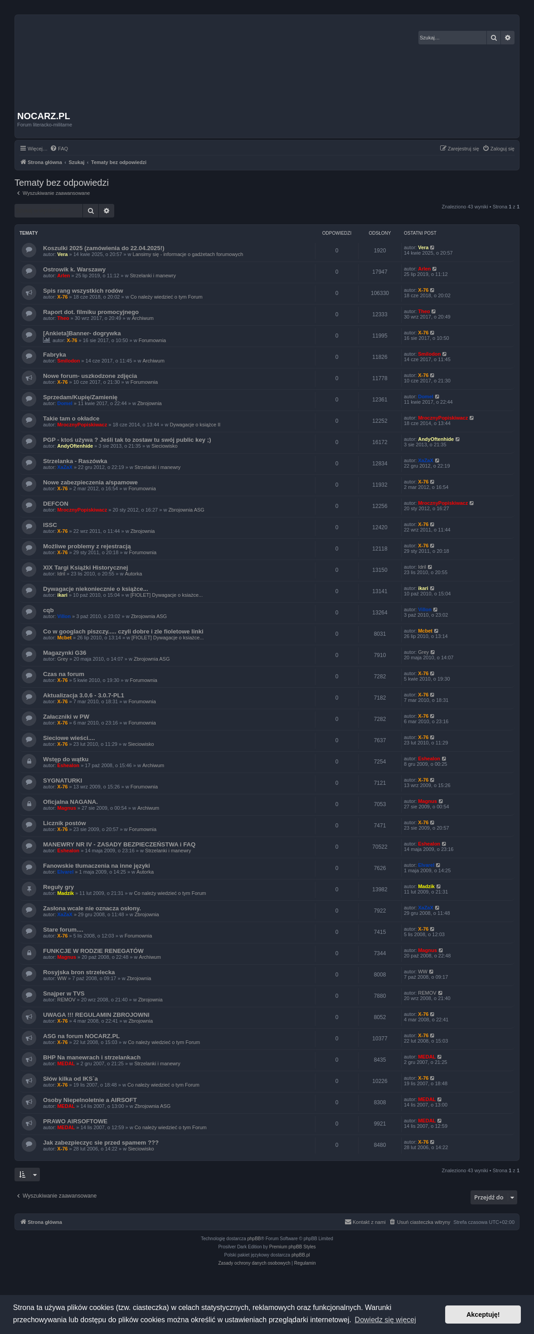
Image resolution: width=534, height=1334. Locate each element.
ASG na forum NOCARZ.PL (81, 1036)
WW (62, 978)
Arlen (63, 275)
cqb (48, 610)
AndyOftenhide (75, 446)
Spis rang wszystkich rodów (83, 290)
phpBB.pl (300, 1254)
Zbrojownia (149, 403)
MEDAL (66, 1063)
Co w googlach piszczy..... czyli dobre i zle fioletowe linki (123, 631)
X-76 (62, 297)
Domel (65, 403)
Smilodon (68, 360)
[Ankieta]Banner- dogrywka (82, 333)
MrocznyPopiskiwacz (82, 424)
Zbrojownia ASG (186, 509)
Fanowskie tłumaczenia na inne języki (96, 865)
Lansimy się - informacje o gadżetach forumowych (188, 254)
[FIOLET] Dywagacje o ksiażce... (167, 595)
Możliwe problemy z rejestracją (87, 546)
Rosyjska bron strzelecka (79, 972)
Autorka (133, 573)
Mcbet (64, 637)
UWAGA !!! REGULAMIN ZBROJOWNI (96, 1014)
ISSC (50, 525)
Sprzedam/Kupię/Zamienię (80, 397)
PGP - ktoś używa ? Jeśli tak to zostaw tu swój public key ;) (127, 439)
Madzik (65, 893)
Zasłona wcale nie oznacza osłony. (92, 908)
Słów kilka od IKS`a (70, 1078)
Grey (62, 659)
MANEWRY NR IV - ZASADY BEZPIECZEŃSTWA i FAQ (119, 844)
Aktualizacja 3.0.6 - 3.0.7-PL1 (83, 695)
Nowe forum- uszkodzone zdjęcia (90, 375)
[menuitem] (59, 148)
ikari (62, 595)
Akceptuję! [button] (483, 1314)
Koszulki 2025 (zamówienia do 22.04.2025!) (104, 248)
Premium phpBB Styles (292, 1246)
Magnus (66, 808)
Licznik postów (64, 823)
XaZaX (65, 467)
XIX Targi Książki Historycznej (85, 567)
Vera (62, 254)
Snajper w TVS (64, 993)
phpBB (254, 1238)
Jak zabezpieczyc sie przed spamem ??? (101, 1142)
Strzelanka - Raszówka (75, 461)
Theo (63, 318)
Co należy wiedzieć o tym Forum (167, 297)
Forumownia (152, 340)
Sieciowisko (164, 446)
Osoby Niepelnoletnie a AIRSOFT (90, 1100)
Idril (61, 573)
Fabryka (54, 354)
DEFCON (55, 503)
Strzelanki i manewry (152, 275)
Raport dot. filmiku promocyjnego (91, 312)
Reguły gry (58, 887)
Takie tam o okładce (71, 418)
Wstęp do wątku (65, 759)
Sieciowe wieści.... (69, 738)
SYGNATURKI (62, 780)
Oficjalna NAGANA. (70, 801)
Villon (64, 616)
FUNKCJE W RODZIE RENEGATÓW (93, 950)
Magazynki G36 (64, 652)
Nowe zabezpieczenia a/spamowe (90, 482)
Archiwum (143, 318)
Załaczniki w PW (66, 716)
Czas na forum (63, 674)
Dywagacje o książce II (195, 424)
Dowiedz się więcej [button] (385, 1320)
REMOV (66, 999)
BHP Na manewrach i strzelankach (92, 1057)
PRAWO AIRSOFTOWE (75, 1121)
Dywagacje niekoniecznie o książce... (95, 588)
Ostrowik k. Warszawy (74, 269)
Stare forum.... (63, 929)
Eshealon (68, 765)
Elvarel (65, 872)
